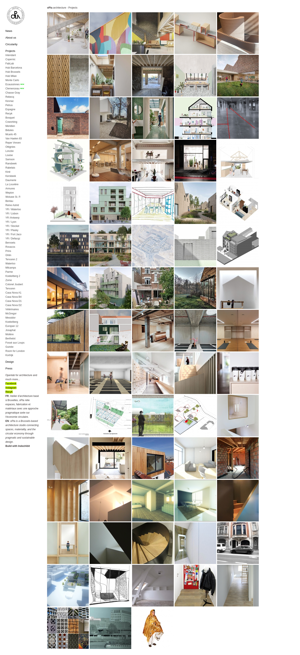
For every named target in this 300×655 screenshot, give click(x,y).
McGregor (10, 313)
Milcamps (10, 267)
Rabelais (10, 167)
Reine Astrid (12, 205)
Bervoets (10, 242)
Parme (9, 271)
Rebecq (9, 96)
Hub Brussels (12, 71)
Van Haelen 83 (13, 138)
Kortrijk (9, 355)
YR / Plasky (11, 230)
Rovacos (10, 246)
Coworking (11, 121)
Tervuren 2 (11, 259)
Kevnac (9, 101)
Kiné (7, 171)
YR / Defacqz (12, 238)
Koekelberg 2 (12, 276)
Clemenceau (12, 88)
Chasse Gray (12, 92)
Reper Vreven (13, 142)
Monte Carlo (12, 80)
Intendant (10, 55)
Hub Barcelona (13, 67)
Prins (8, 251)
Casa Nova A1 (13, 292)
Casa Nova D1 (13, 301)
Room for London (15, 351)
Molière (9, 334)
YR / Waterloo (13, 209)
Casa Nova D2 (13, 305)
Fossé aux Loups (14, 342)
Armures (10, 188)
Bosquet (10, 117)
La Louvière (12, 184)
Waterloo (10, 263)
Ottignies (10, 146)
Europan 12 (11, 326)
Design (9, 361)
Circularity (11, 44)
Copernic (10, 59)
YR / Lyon (10, 221)
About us (10, 37)
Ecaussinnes (12, 84)
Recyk (8, 113)
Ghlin (8, 255)
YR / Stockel (12, 226)
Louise (9, 155)
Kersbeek (10, 176)
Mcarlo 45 (10, 134)
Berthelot (10, 338)
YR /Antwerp (12, 217)
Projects (10, 50)
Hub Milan (11, 76)
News (8, 30)
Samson (10, 159)
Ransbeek (11, 163)
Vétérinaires (12, 309)
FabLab (9, 63)
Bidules (9, 130)
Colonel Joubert (14, 284)
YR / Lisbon (11, 213)
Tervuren (10, 288)
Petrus (9, 105)
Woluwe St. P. (13, 196)
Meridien (10, 126)
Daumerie (10, 180)
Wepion (9, 192)
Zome (8, 280)
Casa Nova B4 (13, 296)
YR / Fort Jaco (13, 234)
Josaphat (10, 330)
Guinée (9, 346)
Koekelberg (11, 321)
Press (8, 368)
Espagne (10, 109)
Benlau (9, 201)
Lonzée (9, 151)
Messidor (10, 317)
